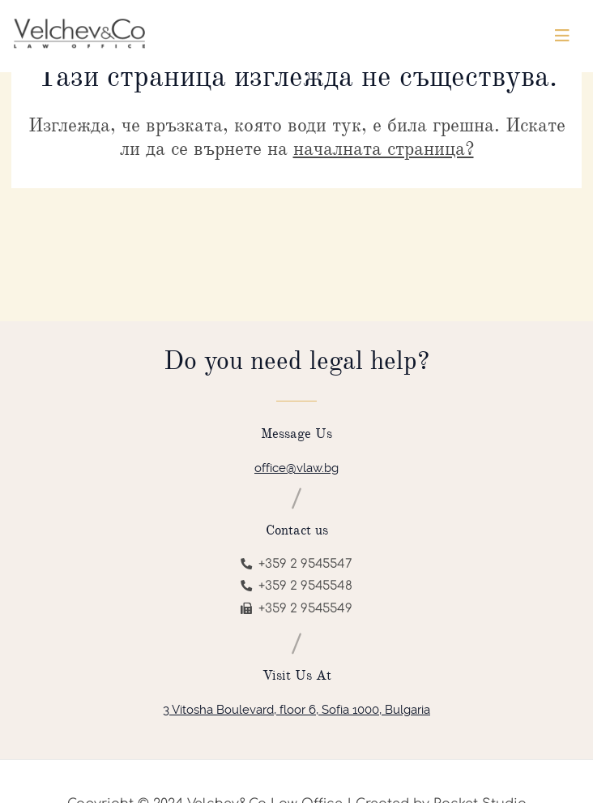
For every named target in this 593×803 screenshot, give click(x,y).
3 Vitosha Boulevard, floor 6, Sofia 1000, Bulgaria (296, 709)
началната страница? (383, 148)
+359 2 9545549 (296, 609)
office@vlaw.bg (296, 468)
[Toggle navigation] (562, 36)
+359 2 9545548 (296, 586)
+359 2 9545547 (296, 564)
